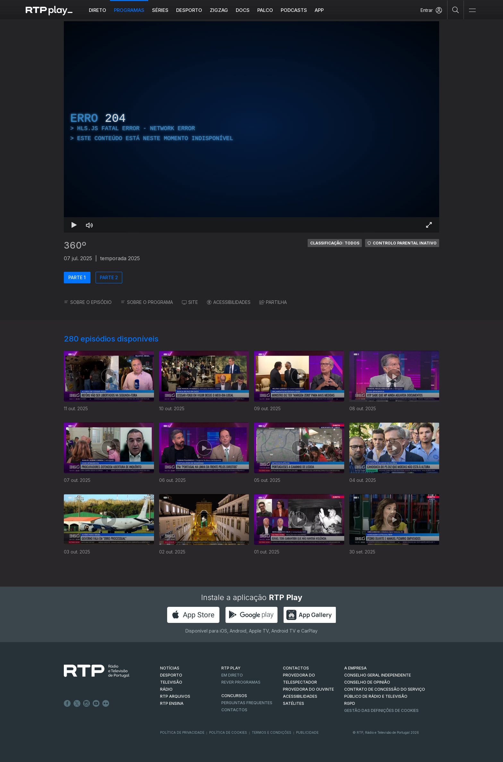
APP (319, 10)
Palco (265, 10)
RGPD (349, 703)
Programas (129, 10)
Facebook (67, 703)
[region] (251, 127)
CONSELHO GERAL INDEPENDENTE (377, 675)
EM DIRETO (232, 675)
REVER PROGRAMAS (240, 682)
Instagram (86, 703)
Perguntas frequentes (246, 702)
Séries (160, 10)
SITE (190, 302)
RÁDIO (166, 689)
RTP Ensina (171, 703)
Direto (97, 10)
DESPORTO (171, 675)
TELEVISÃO (171, 682)
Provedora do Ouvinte (308, 689)
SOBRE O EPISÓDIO (88, 302)
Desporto (189, 10)
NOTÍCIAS (169, 668)
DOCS (243, 10)
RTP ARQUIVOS (175, 696)
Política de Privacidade (182, 732)
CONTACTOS (296, 668)
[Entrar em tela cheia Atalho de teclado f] (429, 225)
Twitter (77, 703)
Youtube (96, 703)
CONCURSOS (234, 695)
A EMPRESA (355, 668)
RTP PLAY (231, 668)
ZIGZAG (219, 10)
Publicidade (307, 732)
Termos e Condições (271, 732)
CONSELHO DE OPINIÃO (367, 682)
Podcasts (294, 10)
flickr (105, 703)
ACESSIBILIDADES (229, 302)
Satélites (293, 703)
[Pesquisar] (456, 9)
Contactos (234, 709)
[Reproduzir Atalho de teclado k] (74, 225)
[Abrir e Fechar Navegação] (472, 10)
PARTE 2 (109, 277)
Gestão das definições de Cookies (381, 710)
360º (75, 245)
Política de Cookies (228, 732)
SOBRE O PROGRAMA (147, 302)
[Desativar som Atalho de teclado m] (89, 225)
